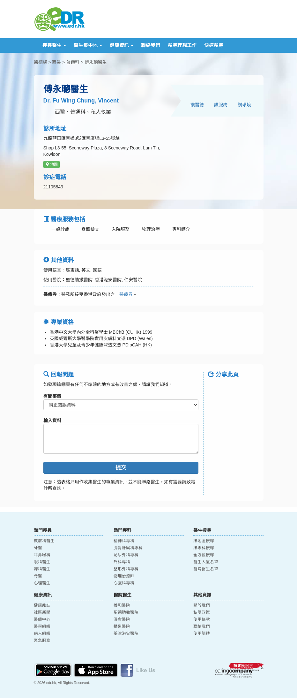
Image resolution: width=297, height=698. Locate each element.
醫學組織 (42, 626)
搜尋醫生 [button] (54, 45)
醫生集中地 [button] (88, 45)
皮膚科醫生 (44, 541)
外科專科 (122, 562)
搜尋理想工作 (182, 45)
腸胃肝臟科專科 (128, 548)
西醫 (56, 62)
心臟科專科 (124, 583)
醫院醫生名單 (205, 569)
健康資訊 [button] (121, 45)
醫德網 (40, 62)
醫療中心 (42, 619)
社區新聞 (42, 612)
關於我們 (201, 605)
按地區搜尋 (203, 541)
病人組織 (42, 633)
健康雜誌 (42, 605)
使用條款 (201, 619)
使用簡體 (201, 633)
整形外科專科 (126, 569)
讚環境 (244, 104)
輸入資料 (52, 420)
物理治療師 (124, 576)
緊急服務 (42, 640)
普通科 (72, 62)
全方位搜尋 (203, 555)
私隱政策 (201, 612)
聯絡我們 (150, 45)
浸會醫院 (122, 619)
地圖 (51, 164)
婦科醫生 (42, 569)
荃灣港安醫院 (126, 633)
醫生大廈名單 (205, 562)
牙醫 (38, 548)
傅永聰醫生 (96, 62)
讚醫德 (197, 104)
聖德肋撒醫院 (126, 612)
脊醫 (38, 576)
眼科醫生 (42, 562)
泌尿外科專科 (126, 555)
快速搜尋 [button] (213, 45)
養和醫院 (122, 605)
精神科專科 (124, 541)
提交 (120, 468)
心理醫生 (42, 583)
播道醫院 (122, 626)
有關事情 (52, 396)
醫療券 (124, 294)
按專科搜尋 (203, 548)
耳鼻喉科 (42, 555)
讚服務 (220, 104)
